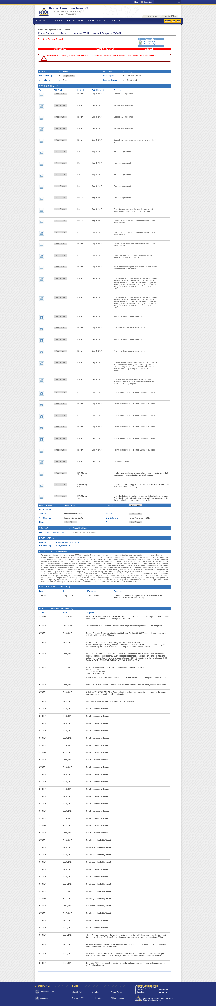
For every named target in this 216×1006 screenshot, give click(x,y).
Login (137, 2)
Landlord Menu (171, 16)
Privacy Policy (116, 992)
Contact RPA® (78, 998)
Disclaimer (96, 992)
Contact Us (148, 2)
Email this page (150, 43)
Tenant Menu (152, 16)
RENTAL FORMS (94, 21)
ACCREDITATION (57, 21)
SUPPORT (116, 21)
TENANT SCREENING (76, 21)
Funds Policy (97, 998)
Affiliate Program (117, 998)
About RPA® (77, 992)
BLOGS (107, 21)
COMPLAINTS (42, 21)
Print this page (149, 41)
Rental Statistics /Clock (147, 986)
